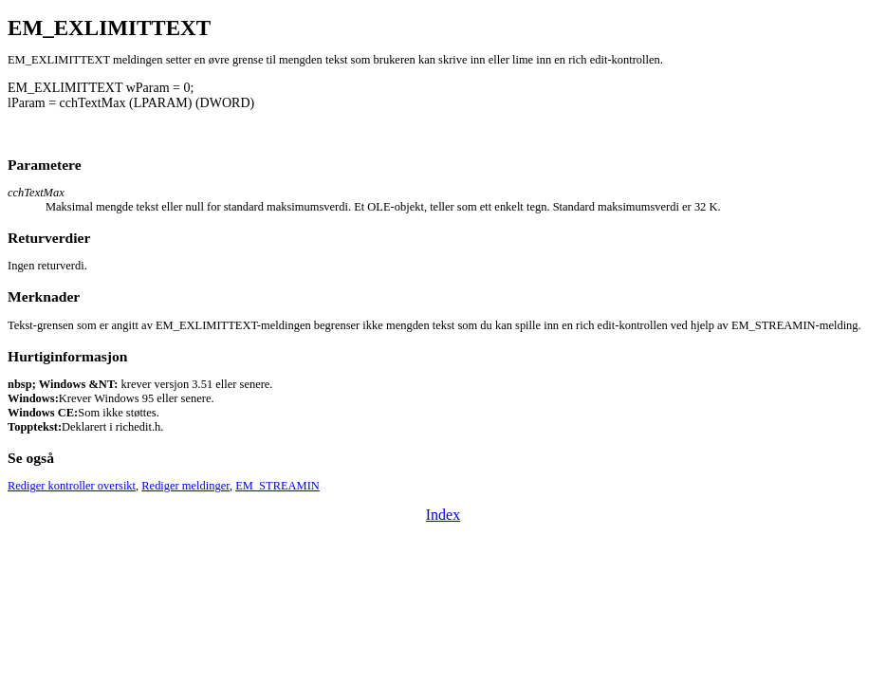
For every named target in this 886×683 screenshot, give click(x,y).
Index (443, 515)
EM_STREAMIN (277, 485)
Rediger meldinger (185, 485)
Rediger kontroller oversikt (72, 485)
